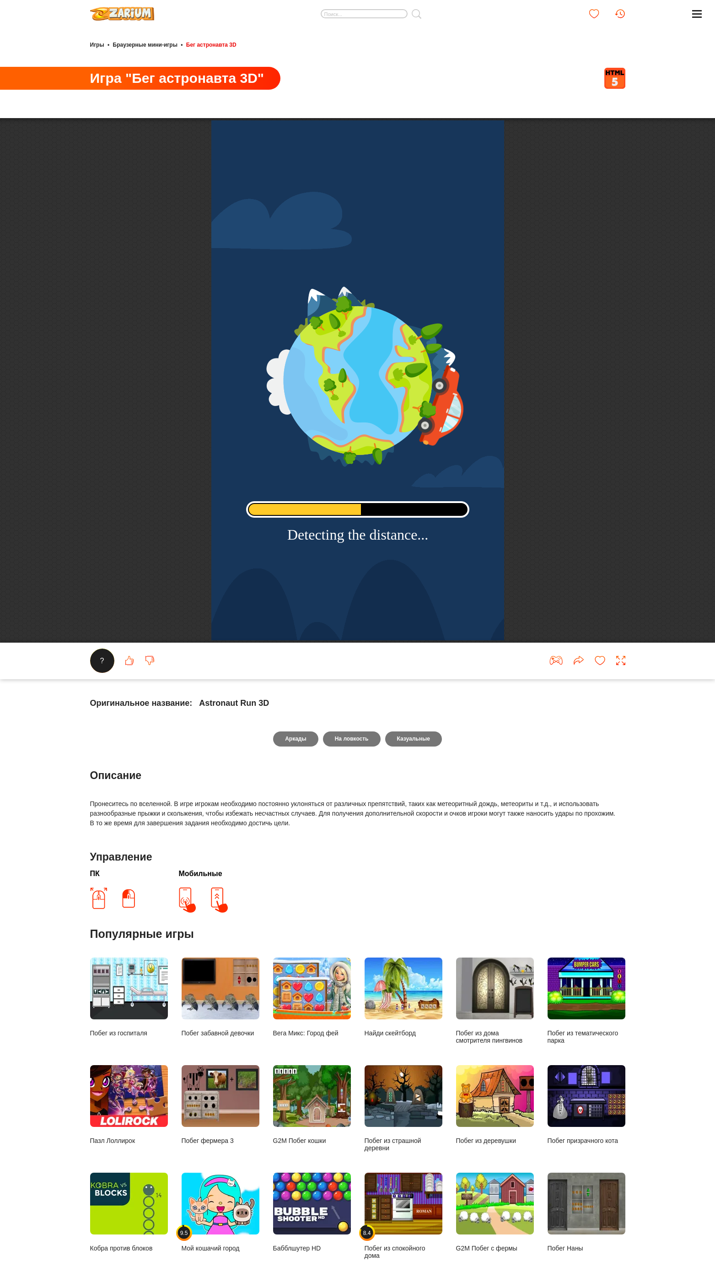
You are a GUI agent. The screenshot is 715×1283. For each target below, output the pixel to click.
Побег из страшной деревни (403, 1108)
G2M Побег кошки (312, 1104)
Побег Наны (586, 1212)
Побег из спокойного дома (403, 1216)
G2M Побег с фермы (495, 1212)
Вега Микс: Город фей (312, 997)
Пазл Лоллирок (129, 1104)
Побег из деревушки (495, 1104)
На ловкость (352, 739)
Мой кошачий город (220, 1212)
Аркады (295, 739)
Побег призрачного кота (586, 1104)
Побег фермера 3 (220, 1104)
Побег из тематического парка (586, 1001)
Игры (97, 45)
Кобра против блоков (129, 1212)
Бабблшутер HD (312, 1212)
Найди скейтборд (403, 997)
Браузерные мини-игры (145, 45)
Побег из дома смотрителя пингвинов (495, 1001)
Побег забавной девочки (220, 997)
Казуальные (413, 739)
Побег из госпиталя (129, 997)
